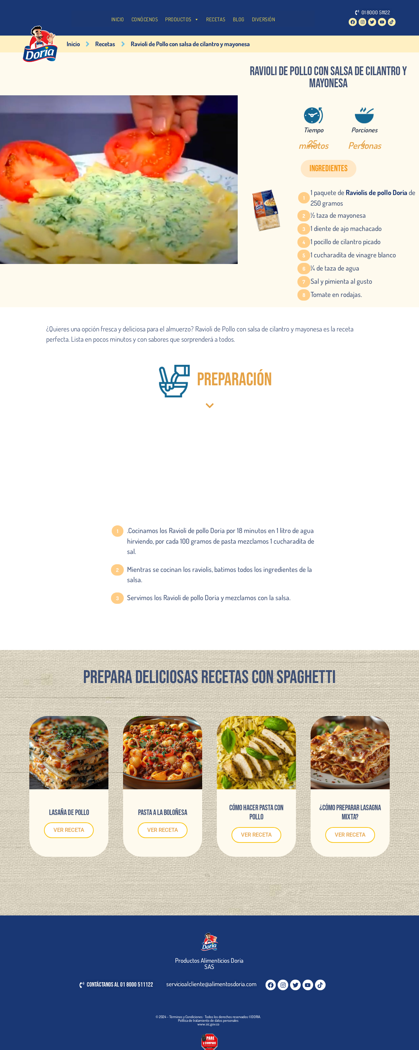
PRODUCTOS (182, 19)
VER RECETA (68, 830)
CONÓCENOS (144, 19)
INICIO (117, 19)
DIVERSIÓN (263, 19)
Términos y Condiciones (186, 1016)
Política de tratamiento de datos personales (208, 1020)
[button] (328, 168)
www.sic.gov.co (208, 1024)
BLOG (239, 19)
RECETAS (216, 19)
